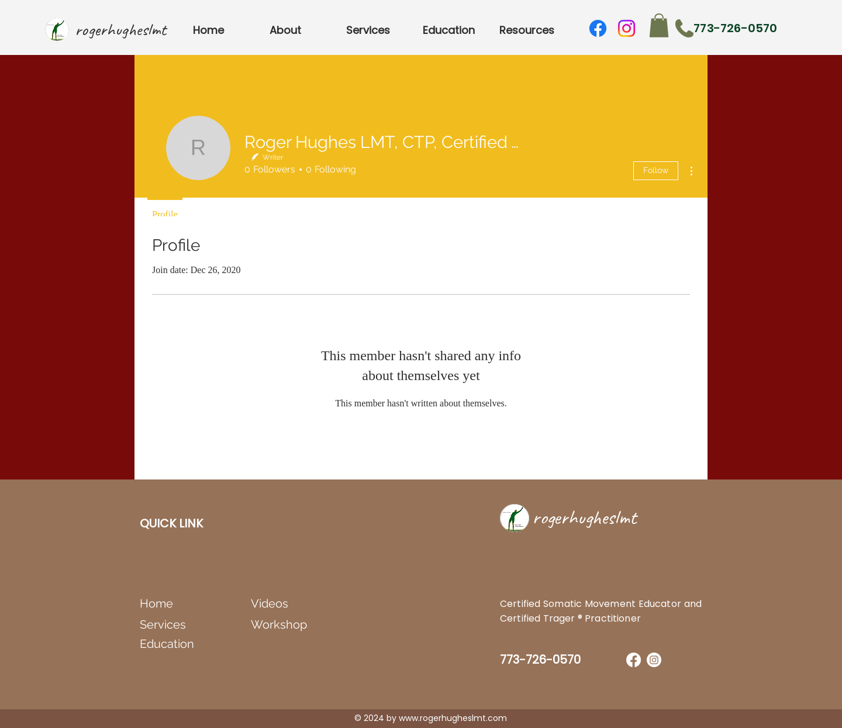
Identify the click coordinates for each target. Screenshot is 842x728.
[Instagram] (626, 28)
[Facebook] (597, 28)
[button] (659, 25)
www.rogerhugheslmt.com (453, 718)
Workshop (279, 624)
